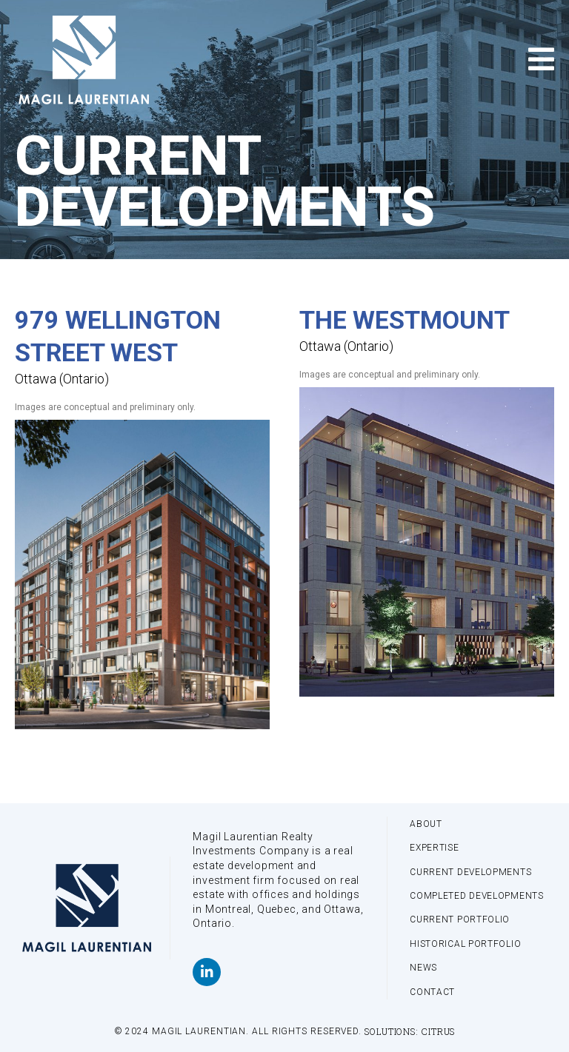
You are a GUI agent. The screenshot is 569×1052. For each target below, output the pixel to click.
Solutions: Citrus (410, 1031)
